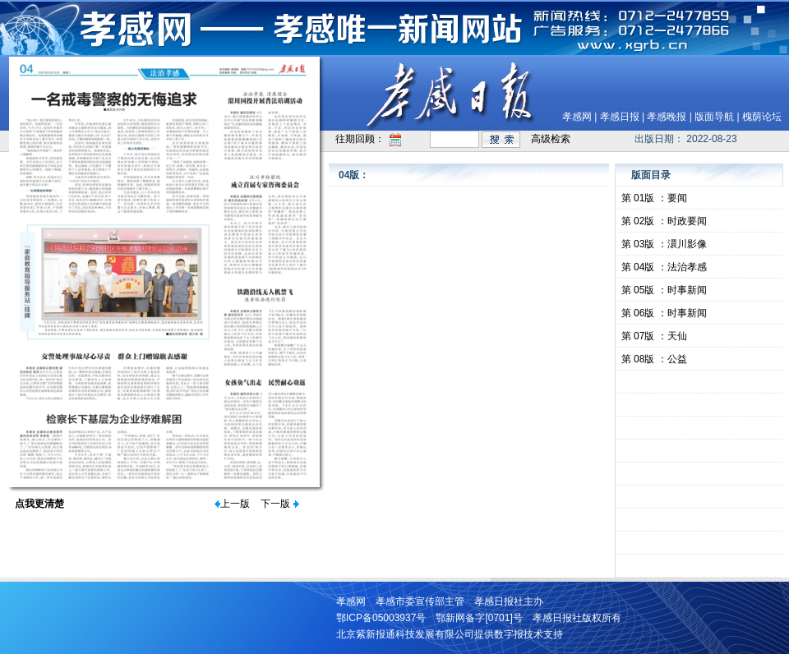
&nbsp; (699, 382)
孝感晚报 (666, 116)
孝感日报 (619, 116)
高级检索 (550, 139)
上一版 (235, 503)
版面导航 (714, 116)
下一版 (275, 503)
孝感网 (577, 116)
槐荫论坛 (762, 116)
